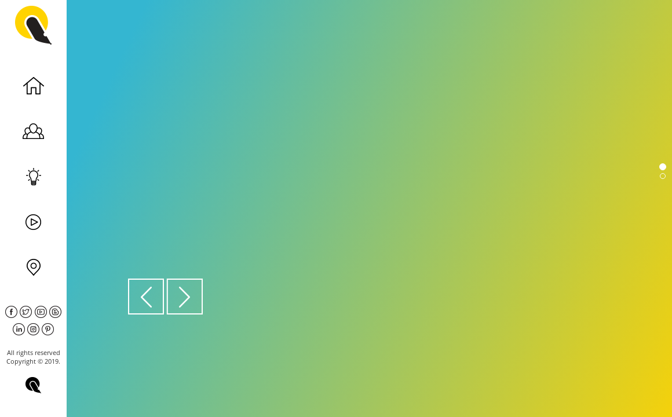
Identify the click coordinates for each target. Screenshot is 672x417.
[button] (146, 296)
